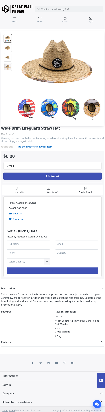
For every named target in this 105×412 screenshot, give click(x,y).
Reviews (6, 342)
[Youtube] (56, 363)
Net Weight (61, 323)
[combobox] (69, 9)
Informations (10, 376)
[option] (8, 38)
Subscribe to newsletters (17, 402)
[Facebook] (32, 363)
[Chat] (97, 404)
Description (8, 288)
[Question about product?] (52, 190)
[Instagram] (48, 363)
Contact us (16, 218)
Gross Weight (62, 331)
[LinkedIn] (72, 363)
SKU (3, 133)
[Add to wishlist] (20, 190)
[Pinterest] (64, 363)
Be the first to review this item (35, 146)
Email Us (15, 213)
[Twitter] (40, 363)
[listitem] (58, 77)
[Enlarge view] (58, 77)
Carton (59, 316)
